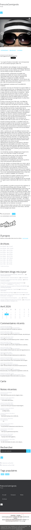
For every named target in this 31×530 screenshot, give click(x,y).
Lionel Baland (24, 277)
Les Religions (3, 430)
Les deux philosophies (6, 399)
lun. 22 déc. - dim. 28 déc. (6, 260)
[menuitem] (4, 50)
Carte (3, 381)
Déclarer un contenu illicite (7, 519)
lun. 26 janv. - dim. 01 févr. (6, 256)
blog (24, 521)
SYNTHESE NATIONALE (5, 287)
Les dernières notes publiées (18, 516)
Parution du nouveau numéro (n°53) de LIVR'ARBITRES (13, 286)
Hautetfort (18, 515)
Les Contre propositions (6, 435)
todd (2, 474)
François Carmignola (5, 328)
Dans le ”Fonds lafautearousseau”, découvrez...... (12, 274)
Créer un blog (13, 515)
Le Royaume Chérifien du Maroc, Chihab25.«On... (15, 300)
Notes (21, 495)
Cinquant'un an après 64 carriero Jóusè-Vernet (11, 283)
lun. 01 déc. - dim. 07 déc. (6, 264)
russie (7, 474)
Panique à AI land (4, 409)
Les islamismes (4, 420)
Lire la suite (25, 238)
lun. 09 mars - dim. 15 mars (6, 248)
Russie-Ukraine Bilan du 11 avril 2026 (9, 289)
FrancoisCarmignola (9, 4)
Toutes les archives (4, 266)
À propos (13, 495)
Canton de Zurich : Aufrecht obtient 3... (9, 277)
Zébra (1, 338)
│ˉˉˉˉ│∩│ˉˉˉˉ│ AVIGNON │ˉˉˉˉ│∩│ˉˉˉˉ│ (10, 284)
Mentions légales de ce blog (17, 519)
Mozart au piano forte (18, 374)
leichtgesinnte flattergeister (8, 56)
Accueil (4, 495)
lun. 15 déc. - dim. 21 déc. (6, 262)
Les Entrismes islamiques (19, 359)
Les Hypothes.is (4, 440)
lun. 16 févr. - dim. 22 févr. (6, 250)
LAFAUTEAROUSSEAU (5, 275)
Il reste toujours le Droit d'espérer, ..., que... (10, 297)
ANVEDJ (25, 297)
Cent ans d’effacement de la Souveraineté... (11, 299)
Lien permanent (5, 214)
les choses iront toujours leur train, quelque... (11, 279)
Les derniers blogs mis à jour (7, 516)
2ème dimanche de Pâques (7, 292)
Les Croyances (4, 394)
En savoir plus (19, 529)
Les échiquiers (16, 369)
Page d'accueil (13, 50)
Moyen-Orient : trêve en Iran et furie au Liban (11, 294)
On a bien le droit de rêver (6, 404)
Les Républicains (4, 50)
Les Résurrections (4, 425)
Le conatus (19, 50)
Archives (4, 499)
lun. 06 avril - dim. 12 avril (6, 246)
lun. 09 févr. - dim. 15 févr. (6, 252)
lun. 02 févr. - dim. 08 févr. (6, 254)
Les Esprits (3, 414)
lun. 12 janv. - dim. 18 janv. (6, 258)
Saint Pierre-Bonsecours (22, 292)
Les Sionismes (16, 328)
